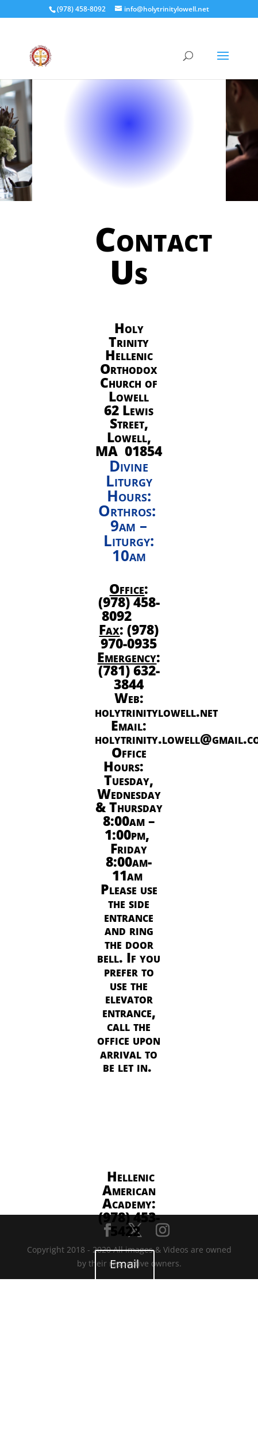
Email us (124, 1273)
